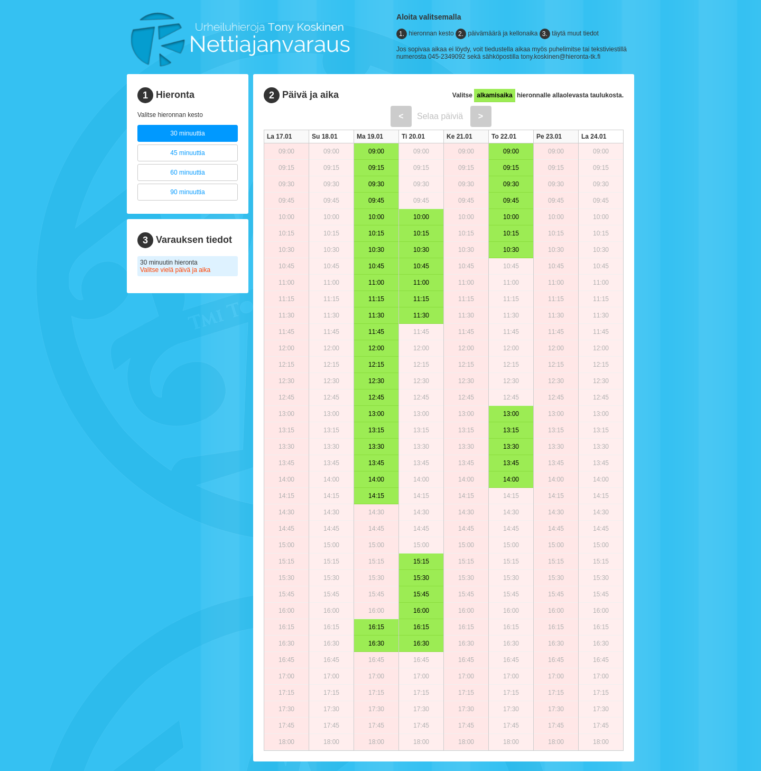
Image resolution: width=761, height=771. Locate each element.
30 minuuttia (187, 133)
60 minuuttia (187, 172)
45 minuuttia (187, 153)
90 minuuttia (187, 192)
